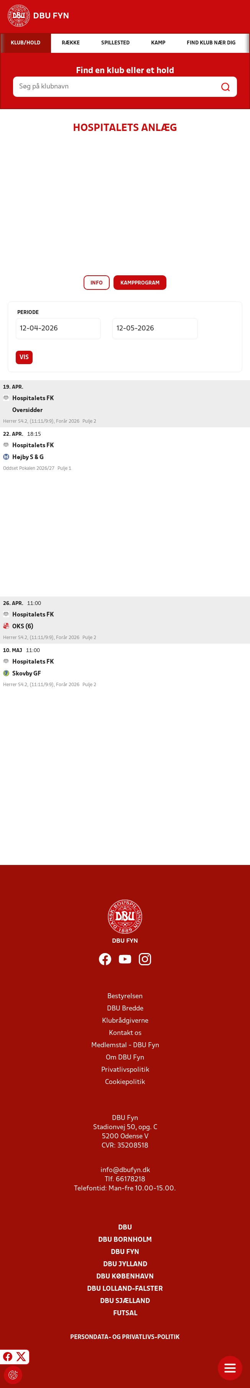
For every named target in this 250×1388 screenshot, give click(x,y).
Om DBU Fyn (125, 1057)
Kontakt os (125, 1033)
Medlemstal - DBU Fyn (125, 1045)
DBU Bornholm (125, 1239)
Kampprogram (140, 283)
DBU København (125, 1276)
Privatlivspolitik (125, 1069)
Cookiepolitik (125, 1082)
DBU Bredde (125, 1008)
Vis (24, 357)
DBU (125, 1227)
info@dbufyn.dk (125, 1170)
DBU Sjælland (125, 1301)
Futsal (125, 1313)
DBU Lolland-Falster (125, 1288)
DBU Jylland (125, 1264)
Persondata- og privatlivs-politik (125, 1337)
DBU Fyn (125, 1252)
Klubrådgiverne (125, 1020)
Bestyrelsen (125, 996)
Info (96, 283)
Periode (28, 312)
